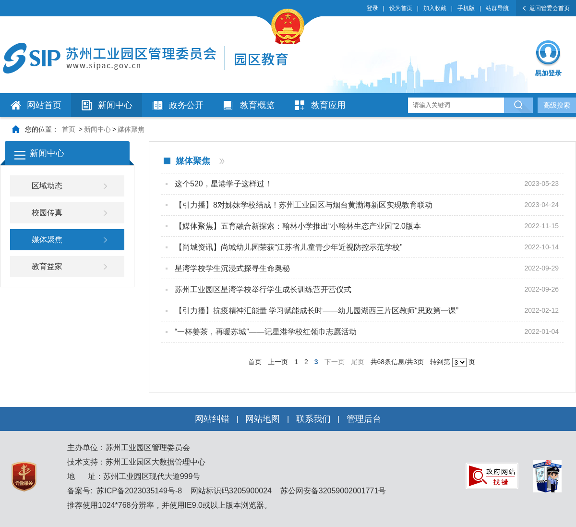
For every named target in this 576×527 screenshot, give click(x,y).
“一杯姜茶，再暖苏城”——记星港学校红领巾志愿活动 (266, 332)
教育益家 (47, 266)
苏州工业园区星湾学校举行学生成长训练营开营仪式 (263, 289)
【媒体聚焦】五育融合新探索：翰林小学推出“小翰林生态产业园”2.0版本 (298, 226)
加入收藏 (434, 8)
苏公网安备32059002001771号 (332, 491)
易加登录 (548, 73)
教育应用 (328, 105)
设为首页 (400, 8)
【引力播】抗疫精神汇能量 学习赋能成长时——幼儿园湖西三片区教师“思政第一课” (316, 310)
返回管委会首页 (549, 8)
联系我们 (313, 419)
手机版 (466, 8)
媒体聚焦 (131, 129)
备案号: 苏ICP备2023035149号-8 (124, 491)
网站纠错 (212, 419)
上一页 (278, 362)
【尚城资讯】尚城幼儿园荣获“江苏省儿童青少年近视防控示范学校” (289, 247)
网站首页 (44, 105)
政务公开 (186, 105)
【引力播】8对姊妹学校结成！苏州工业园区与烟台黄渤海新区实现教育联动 (303, 205)
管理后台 (364, 419)
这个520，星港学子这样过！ (223, 184)
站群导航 (497, 8)
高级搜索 (556, 105)
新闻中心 (115, 105)
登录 (372, 8)
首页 (68, 129)
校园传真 (47, 212)
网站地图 (262, 419)
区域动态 (47, 186)
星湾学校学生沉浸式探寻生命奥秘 (232, 268)
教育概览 (257, 105)
